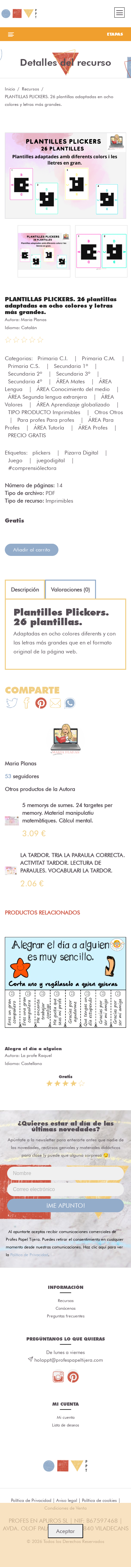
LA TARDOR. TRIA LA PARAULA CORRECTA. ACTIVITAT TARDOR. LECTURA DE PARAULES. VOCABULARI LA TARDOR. (72, 863)
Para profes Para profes (46, 420)
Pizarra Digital (82, 452)
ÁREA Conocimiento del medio (74, 389)
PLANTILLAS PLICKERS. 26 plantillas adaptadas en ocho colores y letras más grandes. (61, 305)
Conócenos (65, 1308)
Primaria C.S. (24, 366)
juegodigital (51, 460)
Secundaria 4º (26, 381)
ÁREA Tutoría (50, 427)
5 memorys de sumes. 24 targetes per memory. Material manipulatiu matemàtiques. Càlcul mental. (67, 813)
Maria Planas (34, 319)
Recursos (30, 88)
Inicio (10, 88)
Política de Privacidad (29, 1254)
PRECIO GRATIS (27, 435)
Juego (16, 460)
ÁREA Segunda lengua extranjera (48, 397)
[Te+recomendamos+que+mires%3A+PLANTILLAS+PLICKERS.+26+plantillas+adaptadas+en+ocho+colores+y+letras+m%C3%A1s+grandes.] (26, 704)
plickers (42, 452)
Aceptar (65, 1531)
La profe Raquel (36, 1055)
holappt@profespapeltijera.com (68, 1360)
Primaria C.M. (99, 358)
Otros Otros (108, 412)
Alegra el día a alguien (33, 1048)
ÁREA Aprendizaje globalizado (74, 404)
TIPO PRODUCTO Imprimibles (45, 412)
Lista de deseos (65, 1424)
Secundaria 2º (26, 373)
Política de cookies (99, 1500)
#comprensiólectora (32, 468)
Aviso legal (66, 1500)
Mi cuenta (65, 1417)
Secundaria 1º (72, 366)
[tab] (25, 589)
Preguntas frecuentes (65, 1315)
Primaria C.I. (53, 358)
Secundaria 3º (74, 373)
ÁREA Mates (71, 381)
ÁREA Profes (93, 427)
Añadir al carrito (31, 550)
